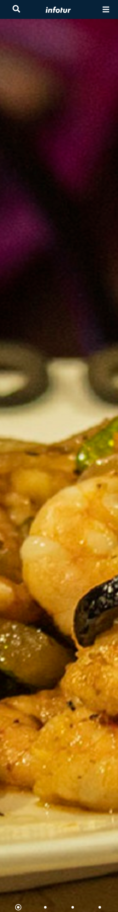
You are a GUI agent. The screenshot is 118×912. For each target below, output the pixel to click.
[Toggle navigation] (106, 9)
